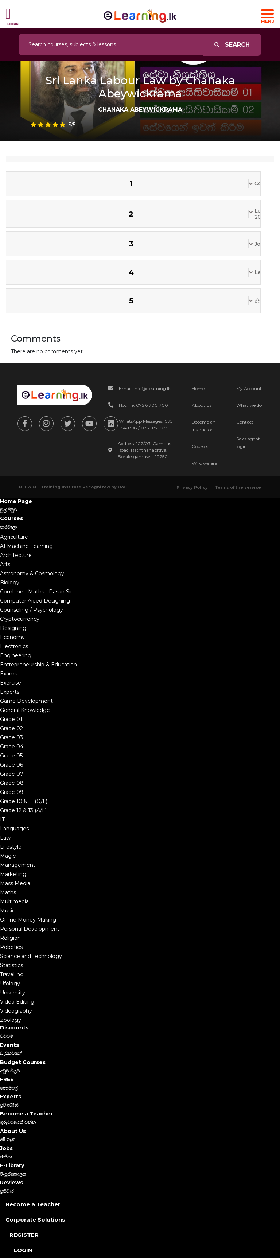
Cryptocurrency (19, 619)
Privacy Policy (192, 487)
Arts (5, 564)
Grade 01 (11, 719)
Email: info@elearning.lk (145, 388)
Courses (200, 446)
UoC (122, 487)
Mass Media (15, 883)
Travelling (12, 974)
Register (24, 1234)
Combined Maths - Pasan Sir (36, 591)
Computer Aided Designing (35, 600)
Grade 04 (11, 746)
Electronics (14, 646)
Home (198, 388)
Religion (10, 938)
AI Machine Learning (26, 546)
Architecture (16, 555)
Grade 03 (11, 737)
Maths (8, 892)
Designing (13, 628)
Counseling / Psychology (31, 610)
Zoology (10, 1020)
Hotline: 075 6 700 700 (143, 405)
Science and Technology (31, 956)
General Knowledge (25, 710)
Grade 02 (11, 728)
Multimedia (14, 901)
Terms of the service (238, 487)
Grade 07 (11, 774)
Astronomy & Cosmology (32, 573)
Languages (14, 828)
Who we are (204, 463)
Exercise (10, 682)
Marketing (13, 874)
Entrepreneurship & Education (38, 664)
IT (2, 819)
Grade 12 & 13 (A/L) (23, 810)
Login (23, 1250)
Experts (9, 692)
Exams (8, 673)
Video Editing (17, 1001)
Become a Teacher (33, 1204)
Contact (244, 422)
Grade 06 (11, 765)
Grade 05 (11, 755)
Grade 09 (11, 792)
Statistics (11, 965)
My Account (249, 388)
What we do (249, 405)
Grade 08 (12, 783)
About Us (201, 405)
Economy (12, 637)
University (12, 992)
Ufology (10, 983)
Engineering (15, 655)
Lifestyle (11, 847)
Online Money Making (28, 919)
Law (5, 837)
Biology (9, 582)
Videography (16, 1011)
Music (7, 910)
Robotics (11, 947)
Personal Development (29, 929)
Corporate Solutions (35, 1219)
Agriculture (14, 537)
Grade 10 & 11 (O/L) (23, 801)
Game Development (26, 701)
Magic (8, 856)
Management (17, 865)
